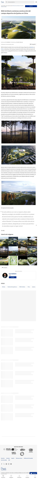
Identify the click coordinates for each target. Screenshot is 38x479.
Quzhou (32, 47)
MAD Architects (22, 287)
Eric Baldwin (12, 274)
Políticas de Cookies (3, 6)
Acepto (31, 6)
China (2, 49)
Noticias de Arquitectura (12, 287)
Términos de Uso (15, 5)
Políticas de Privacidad (20, 5)
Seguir (12, 277)
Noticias (3, 287)
